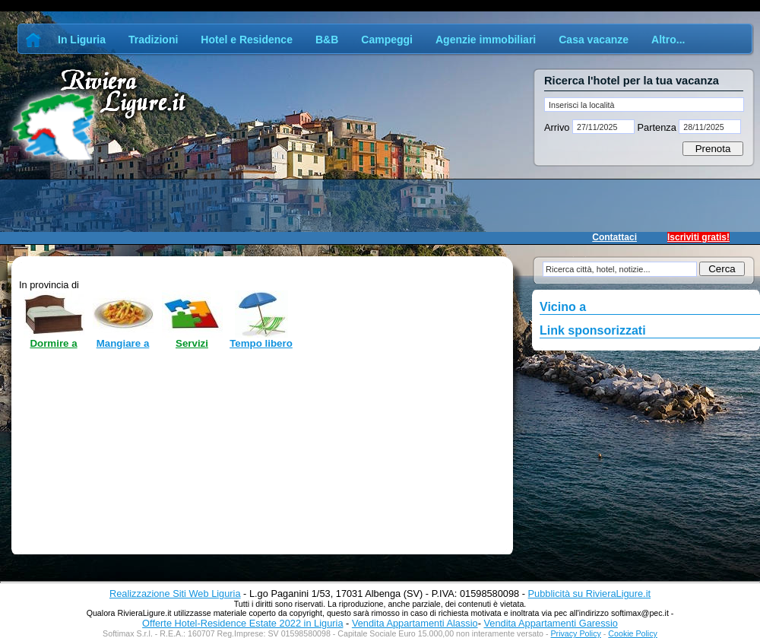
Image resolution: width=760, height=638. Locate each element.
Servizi (192, 343)
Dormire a (53, 343)
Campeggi (387, 39)
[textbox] (644, 104)
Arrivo (558, 127)
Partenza (657, 127)
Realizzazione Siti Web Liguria (175, 593)
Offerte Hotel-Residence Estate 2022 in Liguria (242, 623)
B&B (326, 39)
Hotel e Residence (247, 39)
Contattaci (614, 237)
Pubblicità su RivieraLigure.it (589, 593)
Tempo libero (261, 343)
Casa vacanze (594, 39)
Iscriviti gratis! (698, 237)
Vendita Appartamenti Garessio (550, 623)
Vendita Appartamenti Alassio (415, 623)
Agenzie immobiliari (485, 39)
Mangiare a (123, 343)
